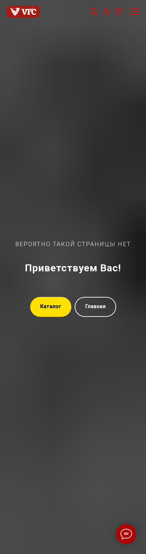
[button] (94, 11)
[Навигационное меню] (134, 11)
